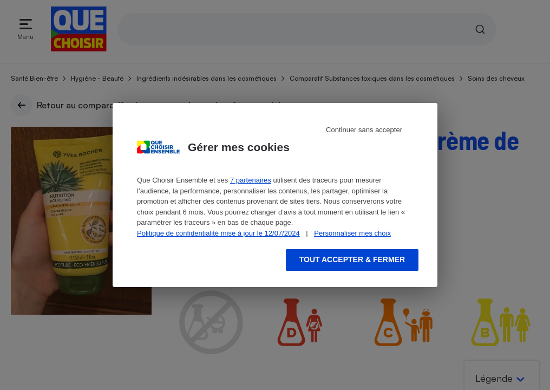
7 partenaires (250, 180)
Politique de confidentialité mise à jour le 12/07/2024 (218, 233)
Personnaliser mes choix (352, 233)
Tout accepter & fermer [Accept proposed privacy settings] (352, 259)
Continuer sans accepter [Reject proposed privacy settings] (364, 130)
